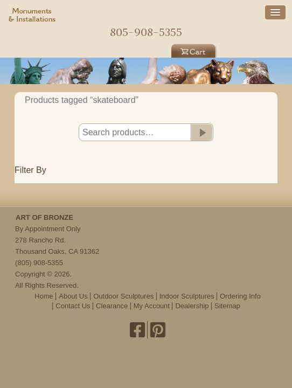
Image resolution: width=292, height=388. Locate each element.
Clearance (112, 306)
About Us (73, 296)
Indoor (146, 49)
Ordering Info (240, 296)
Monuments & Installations (32, 16)
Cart (194, 49)
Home (146, 14)
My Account (152, 306)
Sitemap (227, 306)
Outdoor (97, 49)
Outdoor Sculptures (123, 296)
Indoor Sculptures (186, 296)
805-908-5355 (146, 32)
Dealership (191, 306)
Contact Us (72, 306)
